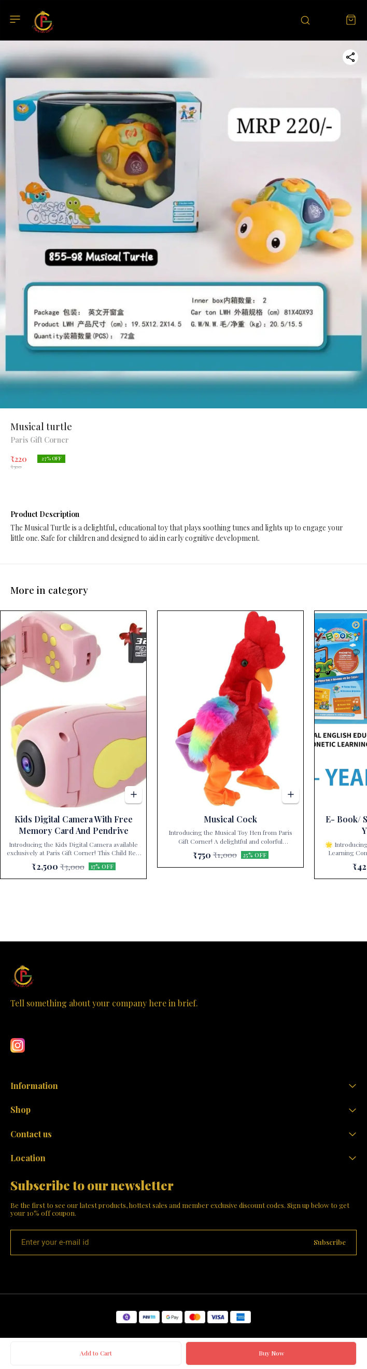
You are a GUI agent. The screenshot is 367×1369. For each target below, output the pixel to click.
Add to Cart (96, 1353)
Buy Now (271, 1353)
